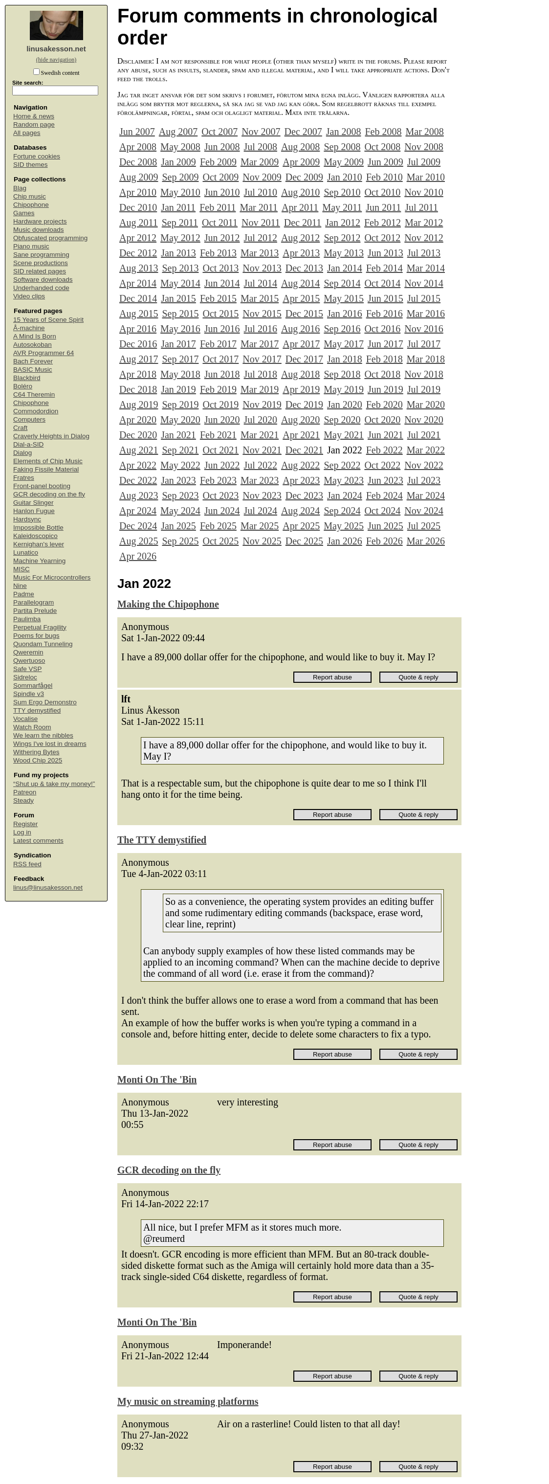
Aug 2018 (300, 374)
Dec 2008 (138, 162)
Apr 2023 (301, 480)
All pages (27, 132)
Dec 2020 (138, 434)
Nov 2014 (423, 283)
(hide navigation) (56, 59)
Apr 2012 (137, 237)
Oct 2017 (220, 359)
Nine (20, 585)
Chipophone (31, 204)
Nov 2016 (423, 328)
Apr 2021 (301, 434)
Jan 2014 (344, 268)
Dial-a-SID (28, 444)
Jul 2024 (260, 510)
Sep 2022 (342, 465)
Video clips (29, 296)
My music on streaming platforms (188, 1401)
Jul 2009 (423, 162)
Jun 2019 (385, 389)
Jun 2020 (222, 419)
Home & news (33, 116)
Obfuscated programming (50, 238)
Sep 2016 (342, 328)
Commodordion (35, 411)
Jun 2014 (222, 283)
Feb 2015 (218, 298)
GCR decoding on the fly (49, 494)
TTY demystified (37, 710)
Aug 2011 (138, 222)
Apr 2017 (301, 343)
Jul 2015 (423, 298)
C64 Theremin (34, 394)
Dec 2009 (304, 177)
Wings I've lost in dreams (50, 743)
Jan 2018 (344, 359)
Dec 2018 (138, 389)
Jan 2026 (344, 541)
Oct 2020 (382, 419)
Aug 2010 (300, 192)
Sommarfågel (32, 685)
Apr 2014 (137, 283)
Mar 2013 (260, 252)
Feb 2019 (218, 389)
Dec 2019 (304, 404)
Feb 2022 (384, 450)
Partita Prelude (35, 610)
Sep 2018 (342, 374)
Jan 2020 (344, 404)
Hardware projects (40, 221)
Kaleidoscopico (35, 536)
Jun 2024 (222, 510)
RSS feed (27, 864)
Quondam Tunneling (43, 644)
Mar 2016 (426, 313)
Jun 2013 (385, 252)
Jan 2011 (178, 207)
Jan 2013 (178, 252)
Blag (19, 188)
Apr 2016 (137, 328)
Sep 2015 (180, 313)
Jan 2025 (178, 525)
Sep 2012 (342, 237)
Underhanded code (41, 288)
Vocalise (25, 718)
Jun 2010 (222, 192)
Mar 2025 (260, 525)
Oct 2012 (382, 237)
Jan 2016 (344, 313)
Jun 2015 (385, 298)
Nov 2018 (423, 374)
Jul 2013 (423, 252)
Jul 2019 (423, 389)
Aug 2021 (138, 450)
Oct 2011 (220, 222)
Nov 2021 (261, 450)
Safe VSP (27, 669)
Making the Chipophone (168, 604)
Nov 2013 (261, 268)
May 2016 (180, 328)
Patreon (24, 792)
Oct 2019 (220, 404)
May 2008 (180, 146)
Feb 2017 (218, 343)
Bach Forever (33, 361)
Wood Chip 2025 (37, 760)
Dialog (22, 452)
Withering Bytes (36, 752)
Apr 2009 (301, 162)
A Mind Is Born (34, 336)
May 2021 (344, 434)
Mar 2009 (260, 162)
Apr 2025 (301, 525)
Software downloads (43, 279)
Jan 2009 (178, 162)
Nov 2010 (423, 192)
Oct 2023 (220, 495)
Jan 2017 (178, 343)
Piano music (31, 246)
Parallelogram (33, 602)
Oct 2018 (382, 374)
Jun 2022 (222, 465)
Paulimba (27, 619)
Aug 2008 (300, 146)
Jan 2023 (178, 480)
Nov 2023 (261, 495)
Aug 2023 (138, 495)
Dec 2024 (138, 525)
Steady (23, 800)
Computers (29, 419)
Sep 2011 (180, 222)
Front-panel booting (41, 486)
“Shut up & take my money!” (54, 783)
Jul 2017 (423, 343)
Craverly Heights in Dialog (51, 436)
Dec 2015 (304, 313)
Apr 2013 (301, 252)
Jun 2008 (222, 146)
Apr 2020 (137, 419)
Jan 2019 (178, 389)
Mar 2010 (426, 177)
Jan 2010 (344, 177)
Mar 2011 (259, 207)
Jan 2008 (343, 131)
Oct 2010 (382, 192)
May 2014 (180, 283)
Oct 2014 (382, 283)
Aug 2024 (300, 510)
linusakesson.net (56, 49)
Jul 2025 (423, 525)
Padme (23, 594)
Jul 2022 (260, 465)
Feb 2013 (218, 252)
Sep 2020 (342, 419)
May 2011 (342, 207)
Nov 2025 (261, 541)
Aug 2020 (300, 419)
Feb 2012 (382, 222)
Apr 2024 (137, 510)
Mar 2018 (426, 359)
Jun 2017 (385, 343)
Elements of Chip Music (48, 461)
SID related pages (39, 271)
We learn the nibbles (43, 735)
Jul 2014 (260, 283)
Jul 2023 (423, 480)
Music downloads (38, 229)
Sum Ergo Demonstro (45, 702)
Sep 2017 (180, 359)
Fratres (23, 477)
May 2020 (180, 419)
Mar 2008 (424, 131)
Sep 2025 (180, 541)
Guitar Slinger (33, 502)
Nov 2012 (423, 237)
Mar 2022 (426, 450)
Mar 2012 (424, 222)
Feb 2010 (384, 177)
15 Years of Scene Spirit (48, 319)
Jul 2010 (260, 192)
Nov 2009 (261, 177)
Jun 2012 (222, 237)
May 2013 (344, 252)
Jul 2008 (260, 146)
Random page (34, 124)
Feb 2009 (218, 162)
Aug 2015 (138, 313)
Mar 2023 (260, 480)
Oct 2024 (382, 510)
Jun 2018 (222, 374)
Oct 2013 (220, 268)
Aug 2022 (300, 465)
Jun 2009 (385, 162)
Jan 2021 (178, 434)
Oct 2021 (220, 450)
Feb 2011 (217, 207)
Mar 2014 (426, 268)
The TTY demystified (161, 839)
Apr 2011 (300, 207)
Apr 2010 (137, 192)
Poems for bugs (36, 635)
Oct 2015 (220, 313)
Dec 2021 (304, 450)
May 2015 (344, 298)
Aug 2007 (178, 131)
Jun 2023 (385, 480)
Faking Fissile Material (46, 469)
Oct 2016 (382, 328)
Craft (20, 427)
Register (25, 824)
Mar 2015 (260, 298)
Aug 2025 (138, 541)
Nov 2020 (423, 419)
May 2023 (344, 480)
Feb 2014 (384, 268)
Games (24, 213)
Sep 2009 (180, 177)
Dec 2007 (303, 131)
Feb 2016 (384, 313)
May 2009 (344, 162)
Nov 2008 (423, 146)
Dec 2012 (138, 252)
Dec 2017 (304, 359)
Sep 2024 (342, 510)
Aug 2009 (138, 177)
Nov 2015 (261, 313)
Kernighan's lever (38, 544)
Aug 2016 (300, 328)
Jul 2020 (260, 419)
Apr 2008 (137, 146)
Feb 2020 (384, 404)
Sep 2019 (180, 404)
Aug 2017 (138, 359)
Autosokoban (32, 344)
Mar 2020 (426, 404)
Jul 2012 (260, 237)
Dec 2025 (304, 541)
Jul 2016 (260, 328)
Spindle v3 (28, 693)
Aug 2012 (300, 237)
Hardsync (27, 519)
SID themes (30, 164)
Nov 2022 (423, 465)
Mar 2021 (260, 434)
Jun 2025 (385, 525)
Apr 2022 (137, 465)
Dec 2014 (138, 298)
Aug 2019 (138, 404)
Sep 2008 (342, 146)
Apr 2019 (301, 389)
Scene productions (40, 263)
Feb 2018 (384, 359)
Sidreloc (25, 677)
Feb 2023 (218, 480)
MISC (21, 569)
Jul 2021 (423, 434)
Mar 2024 (426, 495)
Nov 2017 (261, 359)
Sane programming (41, 254)
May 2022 (180, 465)
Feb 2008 (383, 131)
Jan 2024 (344, 495)
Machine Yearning (39, 560)
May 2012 (180, 237)
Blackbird (27, 378)
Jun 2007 (137, 131)
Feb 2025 (218, 525)
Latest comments (38, 840)
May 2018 (180, 374)
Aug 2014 (300, 283)
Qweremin (28, 652)
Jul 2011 (421, 207)
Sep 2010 (342, 192)
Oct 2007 (219, 131)
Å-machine (29, 328)
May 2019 (344, 389)
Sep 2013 (180, 268)
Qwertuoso (29, 660)
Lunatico (25, 552)
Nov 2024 (423, 510)
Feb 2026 (384, 541)
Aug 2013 (138, 268)
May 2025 (344, 525)
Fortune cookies (36, 156)
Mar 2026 (426, 541)
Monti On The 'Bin (157, 1079)
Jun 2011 (383, 207)
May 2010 (180, 192)
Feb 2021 (218, 434)
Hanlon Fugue (34, 511)
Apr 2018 (137, 374)
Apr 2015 (301, 298)
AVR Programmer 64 (43, 353)
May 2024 (180, 510)
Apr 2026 (137, 556)
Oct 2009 (220, 177)
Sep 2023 (180, 495)
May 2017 (344, 343)
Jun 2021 (385, 434)
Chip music (29, 196)
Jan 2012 (342, 222)
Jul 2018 (260, 374)
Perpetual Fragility (39, 627)
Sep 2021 (180, 450)
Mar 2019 (260, 389)
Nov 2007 (261, 131)
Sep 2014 (342, 283)
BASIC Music (32, 369)
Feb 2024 (384, 495)
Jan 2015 (178, 298)
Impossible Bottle (38, 527)
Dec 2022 (138, 480)
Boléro (22, 386)
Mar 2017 (260, 343)
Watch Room (32, 727)
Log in (22, 832)
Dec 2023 (304, 495)
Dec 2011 (302, 222)
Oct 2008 (382, 146)
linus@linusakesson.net (48, 887)
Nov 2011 (261, 222)
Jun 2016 (222, 328)
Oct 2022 (382, 465)
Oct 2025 (220, 541)
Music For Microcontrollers (51, 577)
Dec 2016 (138, 343)
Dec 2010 (138, 207)
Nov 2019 (261, 404)
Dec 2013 (304, 268)
